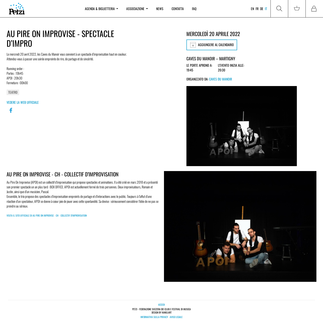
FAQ (194, 8)
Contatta (178, 8)
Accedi (161, 304)
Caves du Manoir (220, 79)
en (252, 8)
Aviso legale (176, 317)
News (159, 8)
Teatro (13, 92)
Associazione (137, 8)
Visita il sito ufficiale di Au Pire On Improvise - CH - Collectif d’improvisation (47, 215)
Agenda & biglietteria (101, 8)
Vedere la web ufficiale (23, 102)
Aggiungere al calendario (212, 45)
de (261, 8)
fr (257, 8)
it (266, 8)
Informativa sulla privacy (154, 317)
